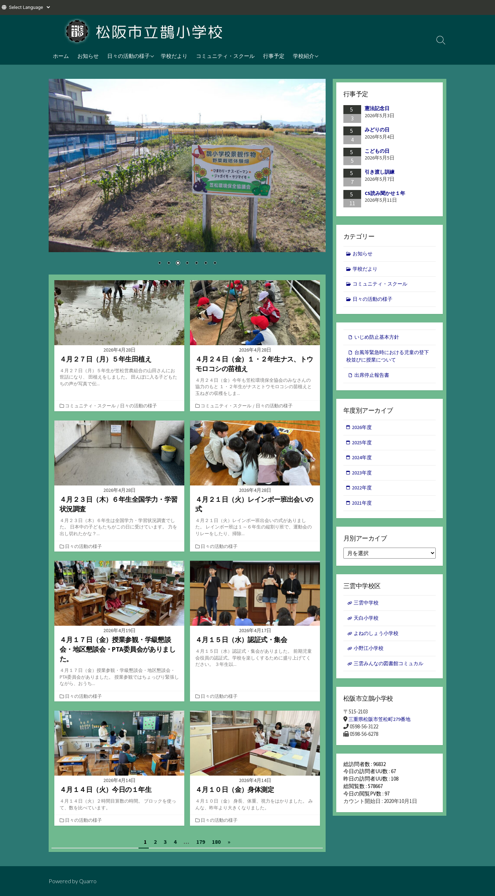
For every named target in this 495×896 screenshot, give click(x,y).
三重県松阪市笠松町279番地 (381, 726)
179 (200, 841)
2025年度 (362, 445)
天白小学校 (367, 623)
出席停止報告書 (373, 377)
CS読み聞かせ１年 (385, 193)
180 (216, 841)
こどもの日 (377, 151)
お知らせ (88, 56)
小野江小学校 (370, 654)
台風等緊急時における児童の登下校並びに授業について (387, 358)
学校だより (174, 56)
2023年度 (362, 476)
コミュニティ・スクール (225, 56)
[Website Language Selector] (29, 7)
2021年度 (362, 507)
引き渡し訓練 (380, 172)
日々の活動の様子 (128, 56)
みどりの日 (377, 129)
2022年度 (362, 492)
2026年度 (362, 430)
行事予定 (273, 56)
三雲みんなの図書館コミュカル (391, 670)
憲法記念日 (377, 108)
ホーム (61, 56)
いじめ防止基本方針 (378, 339)
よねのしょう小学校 (378, 639)
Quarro (88, 881)
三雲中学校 (367, 608)
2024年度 (362, 461)
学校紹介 (303, 56)
